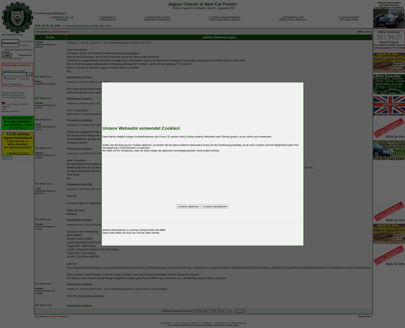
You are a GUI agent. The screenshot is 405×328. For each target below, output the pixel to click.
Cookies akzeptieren (215, 206)
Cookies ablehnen (188, 206)
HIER (162, 230)
